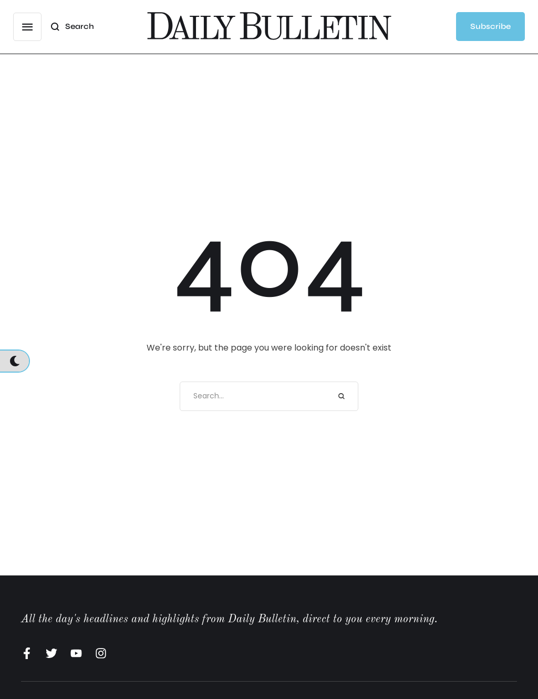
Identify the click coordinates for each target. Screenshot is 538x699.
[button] (27, 27)
